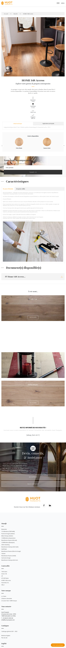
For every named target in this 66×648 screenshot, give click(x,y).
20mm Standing (5, 544)
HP (2, 576)
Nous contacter (33, 484)
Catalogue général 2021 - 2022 (9, 631)
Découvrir (32, 317)
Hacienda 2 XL (5, 582)
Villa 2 (2, 585)
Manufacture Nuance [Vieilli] (8, 556)
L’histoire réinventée (6, 598)
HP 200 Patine (5, 578)
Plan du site (4, 638)
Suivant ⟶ (33, 172)
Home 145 (4, 574)
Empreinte (4, 529)
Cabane (3, 553)
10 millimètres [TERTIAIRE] (8, 531)
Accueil (6, 14)
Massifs (16, 14)
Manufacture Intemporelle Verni (9, 560)
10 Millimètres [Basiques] (7, 542)
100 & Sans (4, 571)
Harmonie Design (6, 558)
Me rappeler (33, 477)
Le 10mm (3, 596)
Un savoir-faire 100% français (9, 601)
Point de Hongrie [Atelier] (8, 533)
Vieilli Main (4, 549)
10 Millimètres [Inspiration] (8, 538)
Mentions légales (5, 635)
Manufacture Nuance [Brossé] (9, 540)
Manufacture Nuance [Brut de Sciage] (11, 551)
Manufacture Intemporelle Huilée (10, 547)
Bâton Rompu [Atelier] (7, 536)
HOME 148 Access (28, 14)
